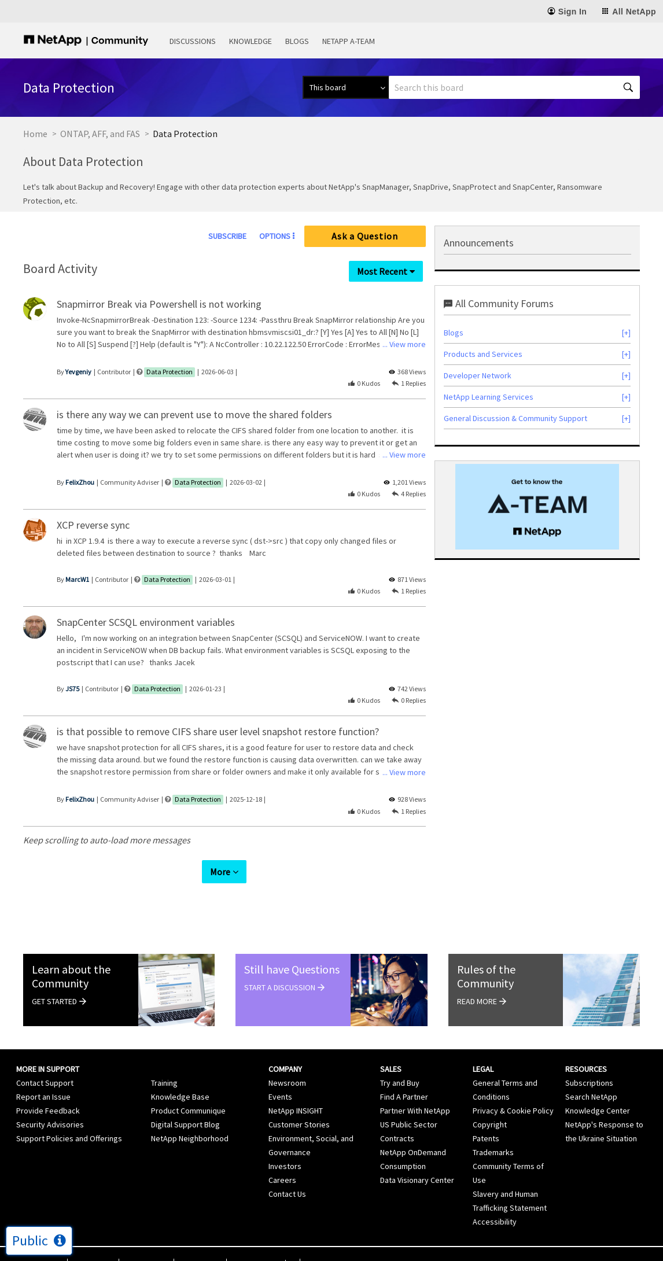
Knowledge (250, 41)
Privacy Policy (146, 1242)
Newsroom (287, 1061)
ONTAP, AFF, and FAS (100, 133)
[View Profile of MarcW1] (77, 579)
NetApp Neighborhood (190, 1117)
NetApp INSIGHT (295, 1089)
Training (164, 1061)
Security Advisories (50, 1103)
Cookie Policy (200, 1242)
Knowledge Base (180, 1075)
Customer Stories (299, 1103)
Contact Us (287, 1172)
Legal (483, 1047)
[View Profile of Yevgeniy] (78, 371)
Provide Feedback (48, 1089)
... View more (404, 344)
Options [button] (274, 236)
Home (35, 133)
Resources (586, 1047)
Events (280, 1075)
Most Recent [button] (382, 271)
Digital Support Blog (185, 1103)
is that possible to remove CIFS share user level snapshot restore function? (218, 731)
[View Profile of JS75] (72, 688)
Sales (391, 1047)
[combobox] (514, 87)
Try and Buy (399, 1061)
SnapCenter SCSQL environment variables (146, 622)
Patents (486, 1117)
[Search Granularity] (346, 87)
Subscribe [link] (227, 236)
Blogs (297, 41)
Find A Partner (404, 1075)
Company (285, 1047)
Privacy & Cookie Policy (513, 1089)
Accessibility (495, 1200)
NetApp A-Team (348, 41)
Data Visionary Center (417, 1158)
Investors (284, 1145)
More (220, 850)
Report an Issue (43, 1075)
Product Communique (188, 1089)
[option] (537, 507)
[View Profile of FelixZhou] (79, 482)
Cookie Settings (256, 1242)
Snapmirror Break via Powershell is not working (159, 304)
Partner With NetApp (415, 1089)
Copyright (490, 1103)
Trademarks (493, 1131)
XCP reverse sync (93, 525)
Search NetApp (591, 1075)
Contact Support (44, 1061)
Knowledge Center (597, 1089)
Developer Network (477, 375)
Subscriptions (589, 1061)
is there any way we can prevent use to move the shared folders (194, 414)
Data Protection (169, 371)
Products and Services (483, 354)
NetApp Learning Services (488, 397)
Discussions (193, 41)
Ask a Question (365, 236)
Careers (282, 1158)
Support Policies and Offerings (69, 1117)
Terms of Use (93, 1242)
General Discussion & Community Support (515, 418)
